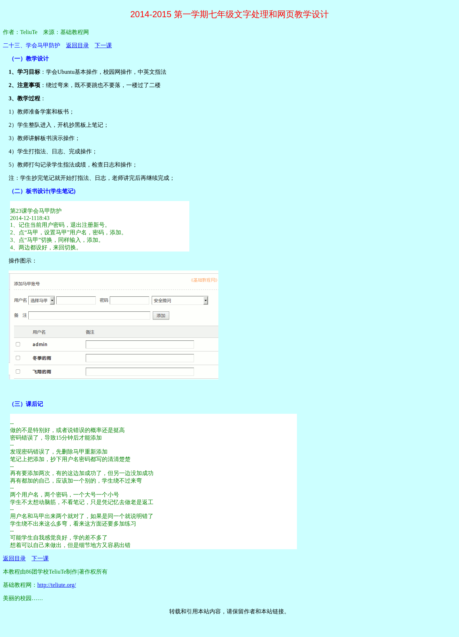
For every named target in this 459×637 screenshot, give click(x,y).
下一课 (103, 45)
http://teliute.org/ (56, 585)
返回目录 (77, 45)
